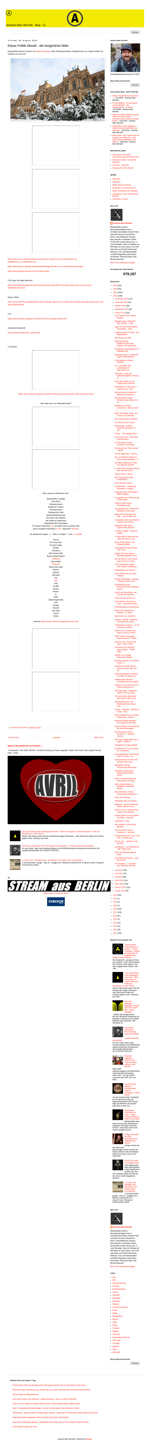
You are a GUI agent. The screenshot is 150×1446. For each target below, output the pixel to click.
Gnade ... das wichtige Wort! (126, 434)
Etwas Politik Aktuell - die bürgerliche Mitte (124, 543)
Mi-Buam (56, 564)
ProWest (115, 1328)
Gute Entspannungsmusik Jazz (25, 1427)
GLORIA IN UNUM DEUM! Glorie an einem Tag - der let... (126, 668)
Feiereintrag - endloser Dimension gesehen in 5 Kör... (125, 428)
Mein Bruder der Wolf (123, 338)
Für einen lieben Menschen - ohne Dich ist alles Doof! (126, 697)
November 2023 (121, 302)
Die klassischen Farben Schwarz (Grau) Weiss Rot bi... (126, 400)
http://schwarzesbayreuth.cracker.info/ (24, 333)
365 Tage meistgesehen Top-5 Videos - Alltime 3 (126, 741)
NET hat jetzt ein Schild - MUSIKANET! (124, 478)
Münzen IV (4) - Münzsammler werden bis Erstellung (126, 811)
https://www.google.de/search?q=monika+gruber (28, 271)
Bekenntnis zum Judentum (125, 616)
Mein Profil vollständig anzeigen (122, 263)
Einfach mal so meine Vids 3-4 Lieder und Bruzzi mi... (127, 686)
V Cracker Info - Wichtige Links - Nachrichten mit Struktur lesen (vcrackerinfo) (52, 860)
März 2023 (119, 884)
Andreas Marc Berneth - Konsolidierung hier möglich (127, 680)
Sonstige (115, 1343)
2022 (115, 895)
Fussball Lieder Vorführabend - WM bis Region (127, 493)
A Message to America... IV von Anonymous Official (127, 626)
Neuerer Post (13, 738)
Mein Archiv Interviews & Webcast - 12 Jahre (124, 611)
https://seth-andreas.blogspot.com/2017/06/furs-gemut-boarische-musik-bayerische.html (56, 394)
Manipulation (117, 1316)
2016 (115, 916)
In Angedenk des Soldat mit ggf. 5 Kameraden (127, 499)
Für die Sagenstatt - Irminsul (126, 454)
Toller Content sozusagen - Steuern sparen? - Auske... (126, 637)
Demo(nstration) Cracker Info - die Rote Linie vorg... (127, 761)
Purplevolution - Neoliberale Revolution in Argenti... (125, 487)
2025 (115, 289)
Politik (114, 1325)
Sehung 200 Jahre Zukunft (122, 168)
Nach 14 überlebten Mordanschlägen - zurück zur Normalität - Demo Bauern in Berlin (46, 1408)
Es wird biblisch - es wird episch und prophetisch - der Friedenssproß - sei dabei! (124, 105)
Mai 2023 (119, 877)
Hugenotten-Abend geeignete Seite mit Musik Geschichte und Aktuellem (124, 128)
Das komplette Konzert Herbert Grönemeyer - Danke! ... (127, 716)
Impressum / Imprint (120, 199)
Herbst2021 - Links (122, 821)
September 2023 (122, 309)
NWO (114, 1322)
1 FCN (58, 529)
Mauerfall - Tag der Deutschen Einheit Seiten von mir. (126, 805)
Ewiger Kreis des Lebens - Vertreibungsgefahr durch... (126, 554)
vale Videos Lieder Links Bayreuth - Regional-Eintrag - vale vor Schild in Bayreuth (44, 1399)
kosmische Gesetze (120, 1307)
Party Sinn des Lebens (123, 483)
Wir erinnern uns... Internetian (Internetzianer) (126, 438)
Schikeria (56, 559)
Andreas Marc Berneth (122, 223)
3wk (114, 1277)
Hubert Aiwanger (43, 51)
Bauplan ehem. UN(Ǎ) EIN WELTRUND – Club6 (125, 322)
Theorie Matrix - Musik (123, 474)
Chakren (115, 1286)
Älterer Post (98, 738)
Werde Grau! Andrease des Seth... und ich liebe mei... (126, 515)
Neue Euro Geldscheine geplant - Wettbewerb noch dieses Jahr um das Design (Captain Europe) (51, 1422)
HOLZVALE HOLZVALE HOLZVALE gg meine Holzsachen (125, 156)
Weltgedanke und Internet (125, 570)
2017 (115, 912)
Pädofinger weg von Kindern (126, 801)
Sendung (116, 1334)
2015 (115, 919)
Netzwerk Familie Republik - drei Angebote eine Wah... (126, 722)
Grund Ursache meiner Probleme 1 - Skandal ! (125, 831)
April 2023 (119, 880)
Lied (52, 526)
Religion (115, 1331)
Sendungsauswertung (121, 1337)
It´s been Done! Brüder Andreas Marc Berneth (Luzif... (127, 469)
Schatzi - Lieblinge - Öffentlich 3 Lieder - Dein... (127, 710)
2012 (115, 930)
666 (113, 1280)
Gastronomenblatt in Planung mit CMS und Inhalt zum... (126, 675)
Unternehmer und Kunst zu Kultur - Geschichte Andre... (127, 602)
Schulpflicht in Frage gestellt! (126, 745)
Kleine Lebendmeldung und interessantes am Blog (125, 780)
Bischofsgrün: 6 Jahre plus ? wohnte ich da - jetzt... (126, 388)
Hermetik (116, 1295)
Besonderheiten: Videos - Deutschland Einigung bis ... (127, 793)
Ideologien (116, 1298)
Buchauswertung (119, 1283)
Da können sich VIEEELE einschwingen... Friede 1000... (125, 649)
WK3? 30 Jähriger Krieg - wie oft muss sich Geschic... (126, 414)
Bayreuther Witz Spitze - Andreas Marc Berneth (125, 527)
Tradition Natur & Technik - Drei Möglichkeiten (127, 333)
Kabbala (115, 1304)
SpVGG (74, 529)
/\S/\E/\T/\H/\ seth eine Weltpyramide (132, 1162)
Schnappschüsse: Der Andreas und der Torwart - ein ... (127, 755)
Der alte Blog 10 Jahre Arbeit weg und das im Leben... (126, 560)
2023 (115, 296)
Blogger (89, 1439)
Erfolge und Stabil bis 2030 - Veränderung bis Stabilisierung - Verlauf (132, 1138)
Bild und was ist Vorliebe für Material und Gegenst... (125, 393)
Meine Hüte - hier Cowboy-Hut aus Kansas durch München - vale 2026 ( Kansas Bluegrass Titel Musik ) (126, 138)
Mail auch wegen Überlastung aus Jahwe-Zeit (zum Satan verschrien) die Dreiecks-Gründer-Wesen (125, 118)
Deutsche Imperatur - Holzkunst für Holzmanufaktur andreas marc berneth (131, 1061)
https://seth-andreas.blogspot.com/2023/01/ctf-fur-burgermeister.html (37, 319)
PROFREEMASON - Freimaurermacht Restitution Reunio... (127, 587)
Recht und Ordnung (122, 797)
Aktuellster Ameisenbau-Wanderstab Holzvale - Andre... (125, 773)
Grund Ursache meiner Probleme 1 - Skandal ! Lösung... (125, 734)
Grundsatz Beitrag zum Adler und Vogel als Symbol (126, 464)
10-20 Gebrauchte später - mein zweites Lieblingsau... (126, 565)
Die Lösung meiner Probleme (126, 419)
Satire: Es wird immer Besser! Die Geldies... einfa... (126, 328)
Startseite (56, 738)
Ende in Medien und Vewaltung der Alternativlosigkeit (127, 727)
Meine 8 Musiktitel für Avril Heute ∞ (25, 746)
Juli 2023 (119, 870)
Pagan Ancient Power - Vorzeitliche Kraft (124, 504)
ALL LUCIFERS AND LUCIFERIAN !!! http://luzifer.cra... (123, 368)
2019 (115, 906)
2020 (115, 902)
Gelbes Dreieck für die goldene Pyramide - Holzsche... (127, 816)
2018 (115, 909)
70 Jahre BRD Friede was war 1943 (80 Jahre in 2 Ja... (126, 538)
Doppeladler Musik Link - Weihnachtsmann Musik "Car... (125, 704)
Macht (114, 1310)
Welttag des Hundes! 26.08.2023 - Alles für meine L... (127, 408)
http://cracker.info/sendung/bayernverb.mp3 (59, 621)
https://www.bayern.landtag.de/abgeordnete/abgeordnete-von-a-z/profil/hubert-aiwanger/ (45, 266)
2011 (115, 933)
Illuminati (115, 1301)
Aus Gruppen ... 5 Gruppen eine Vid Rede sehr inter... (126, 865)
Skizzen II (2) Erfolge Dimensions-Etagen (123, 656)
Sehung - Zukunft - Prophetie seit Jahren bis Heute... (126, 621)
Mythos (115, 1319)
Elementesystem (119, 1289)
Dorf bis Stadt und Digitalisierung (25, 1394)
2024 (115, 292)
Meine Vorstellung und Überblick (125, 191)
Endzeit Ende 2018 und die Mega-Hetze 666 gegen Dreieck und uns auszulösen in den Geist (49, 1385)
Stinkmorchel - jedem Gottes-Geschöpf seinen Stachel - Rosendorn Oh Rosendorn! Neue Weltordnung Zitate (55, 1413)
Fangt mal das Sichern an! (125, 598)
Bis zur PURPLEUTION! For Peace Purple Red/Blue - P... (127, 458)
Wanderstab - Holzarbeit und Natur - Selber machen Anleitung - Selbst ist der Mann (132, 1114)
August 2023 (120, 313)
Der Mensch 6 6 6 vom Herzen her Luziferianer (127, 750)
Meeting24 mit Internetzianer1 (124, 188)
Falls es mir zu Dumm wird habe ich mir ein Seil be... (126, 632)
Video (114, 1349)
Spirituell (115, 1346)
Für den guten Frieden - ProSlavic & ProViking (124, 444)
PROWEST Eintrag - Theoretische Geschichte (125, 766)
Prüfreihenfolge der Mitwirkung (127, 607)
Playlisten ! (116, 182)
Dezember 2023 (121, 299)
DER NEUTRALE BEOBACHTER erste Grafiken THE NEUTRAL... (126, 343)
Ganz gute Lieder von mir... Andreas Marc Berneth (125, 382)
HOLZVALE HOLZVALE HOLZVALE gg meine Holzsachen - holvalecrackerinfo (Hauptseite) (58, 846)
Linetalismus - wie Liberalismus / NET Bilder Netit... (127, 848)
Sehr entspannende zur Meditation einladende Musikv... (124, 786)
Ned (56, 580)
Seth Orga (116, 1340)
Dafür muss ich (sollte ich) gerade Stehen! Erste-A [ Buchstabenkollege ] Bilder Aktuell (46, 1404)
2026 (115, 285)
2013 (115, 926)
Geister (115, 1292)
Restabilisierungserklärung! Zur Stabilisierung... (127, 350)
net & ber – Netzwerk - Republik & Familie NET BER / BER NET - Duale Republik (132, 1006)
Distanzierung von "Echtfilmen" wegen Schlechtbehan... (127, 356)
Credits (79, 534)
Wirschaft (116, 1352)
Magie (114, 1313)
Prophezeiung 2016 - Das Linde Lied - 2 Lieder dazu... (127, 837)
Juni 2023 (119, 873)
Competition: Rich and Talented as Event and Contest (127, 521)
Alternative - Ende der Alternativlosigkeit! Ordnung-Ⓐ (127, 376)
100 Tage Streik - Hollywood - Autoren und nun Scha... (126, 692)
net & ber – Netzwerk (120, 165)
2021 (115, 899)
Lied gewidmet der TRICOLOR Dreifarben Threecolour (127, 510)
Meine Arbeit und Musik (121, 185)
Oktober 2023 (120, 306)
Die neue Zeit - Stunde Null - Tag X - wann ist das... (126, 643)
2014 (115, 923)
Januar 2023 (120, 891)
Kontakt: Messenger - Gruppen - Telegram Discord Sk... (127, 580)
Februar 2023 (120, 887)
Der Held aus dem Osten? (125, 422)
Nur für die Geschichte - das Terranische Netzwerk (126, 593)
